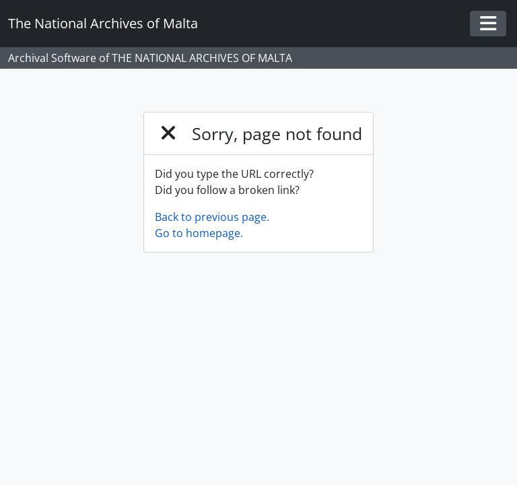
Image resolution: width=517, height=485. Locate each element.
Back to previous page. (212, 216)
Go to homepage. (199, 233)
